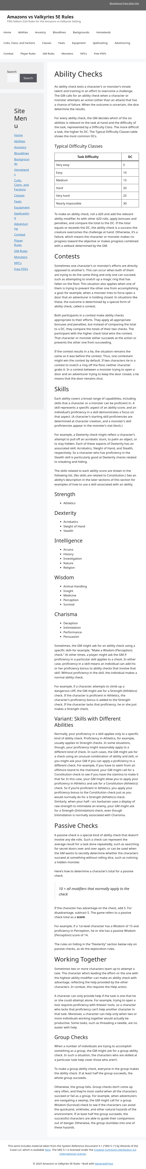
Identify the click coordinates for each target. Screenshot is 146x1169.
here (48, 1149)
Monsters (67, 53)
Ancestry (40, 32)
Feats (61, 43)
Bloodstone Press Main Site (124, 3)
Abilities (23, 32)
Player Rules (28, 53)
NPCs (83, 53)
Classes (46, 43)
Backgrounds (81, 32)
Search (12, 72)
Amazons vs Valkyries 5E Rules (40, 17)
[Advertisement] (22, 349)
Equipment (79, 43)
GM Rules (48, 53)
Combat (8, 53)
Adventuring (122, 43)
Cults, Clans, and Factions (19, 43)
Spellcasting (100, 43)
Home (7, 32)
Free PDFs (100, 53)
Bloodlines (59, 32)
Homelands (103, 32)
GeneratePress (104, 1163)
